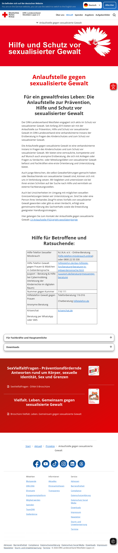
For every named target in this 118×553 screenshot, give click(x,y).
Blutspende (31, 481)
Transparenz (54, 490)
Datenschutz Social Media (79, 501)
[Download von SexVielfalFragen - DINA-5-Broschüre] (44, 386)
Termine (74, 529)
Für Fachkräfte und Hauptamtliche (26, 337)
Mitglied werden (33, 500)
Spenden (79, 15)
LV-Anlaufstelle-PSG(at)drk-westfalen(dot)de (54, 219)
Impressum (76, 512)
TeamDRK (30, 509)
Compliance (76, 490)
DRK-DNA (30, 486)
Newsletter (76, 517)
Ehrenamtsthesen (56, 486)
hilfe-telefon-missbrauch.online (75, 255)
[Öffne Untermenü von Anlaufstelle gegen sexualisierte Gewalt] (59, 22)
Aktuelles (52, 481)
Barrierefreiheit (77, 486)
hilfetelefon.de (81, 301)
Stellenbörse (31, 514)
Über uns (60, 15)
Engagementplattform (36, 495)
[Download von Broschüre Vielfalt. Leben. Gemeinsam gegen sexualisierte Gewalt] (44, 414)
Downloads (12, 347)
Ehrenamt (30, 490)
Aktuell (69, 15)
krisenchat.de (65, 310)
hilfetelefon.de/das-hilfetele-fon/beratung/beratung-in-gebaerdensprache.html (73, 266)
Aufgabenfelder (103, 15)
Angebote (89, 15)
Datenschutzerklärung (81, 495)
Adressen (75, 481)
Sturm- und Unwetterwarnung (79, 523)
